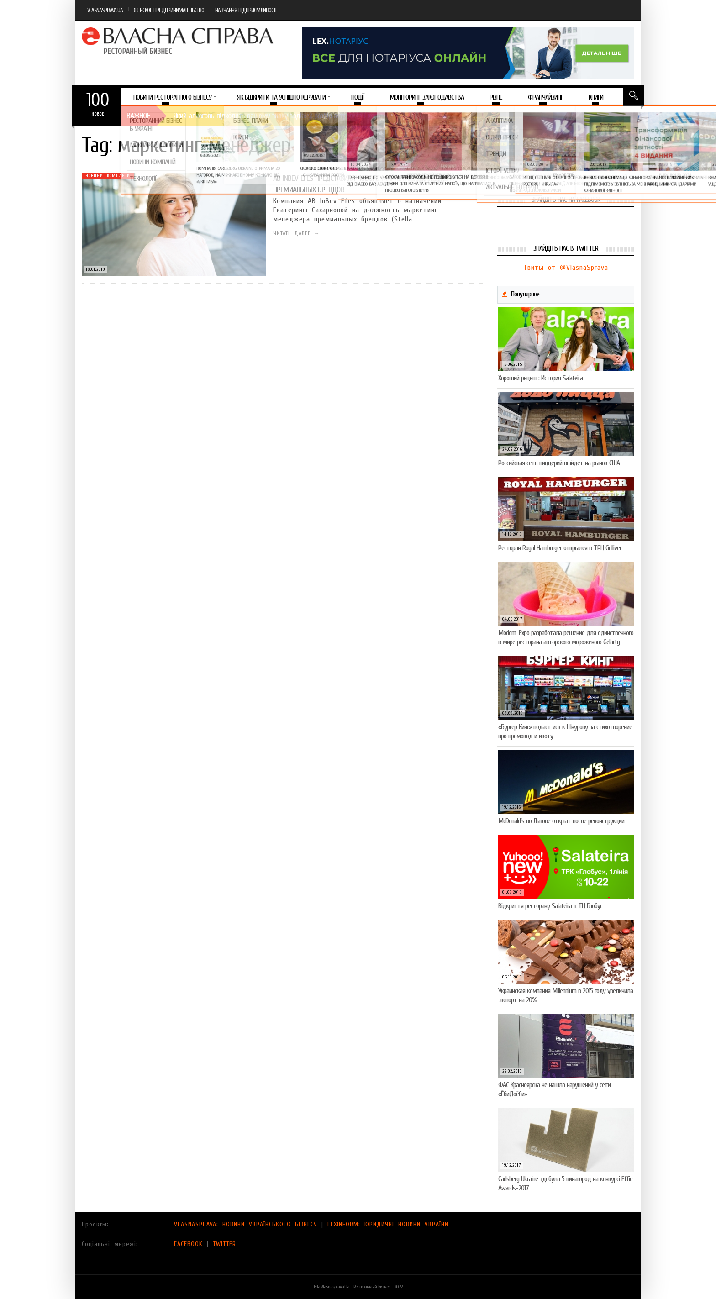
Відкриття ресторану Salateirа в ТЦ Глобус (550, 906)
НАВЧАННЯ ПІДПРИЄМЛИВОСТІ (245, 10)
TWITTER (224, 1244)
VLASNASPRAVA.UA (105, 10)
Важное (138, 116)
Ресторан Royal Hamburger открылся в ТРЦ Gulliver (559, 548)
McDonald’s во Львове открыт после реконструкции (561, 821)
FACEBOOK (188, 1244)
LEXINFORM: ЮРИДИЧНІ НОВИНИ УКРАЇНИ (387, 1224)
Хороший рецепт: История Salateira (540, 378)
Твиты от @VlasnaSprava (565, 267)
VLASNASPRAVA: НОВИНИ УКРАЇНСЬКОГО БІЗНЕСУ (245, 1224)
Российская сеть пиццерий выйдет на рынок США (559, 463)
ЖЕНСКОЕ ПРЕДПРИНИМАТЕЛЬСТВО (169, 10)
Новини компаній (107, 176)
